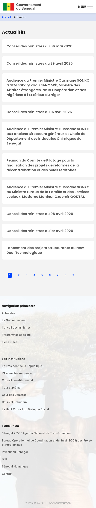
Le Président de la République (22, 366)
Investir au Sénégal (15, 452)
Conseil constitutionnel (17, 380)
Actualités (8, 313)
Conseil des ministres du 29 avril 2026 (39, 63)
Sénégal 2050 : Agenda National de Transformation (36, 433)
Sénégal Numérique (15, 466)
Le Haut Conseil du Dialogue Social (25, 409)
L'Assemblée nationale (17, 373)
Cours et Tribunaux (14, 402)
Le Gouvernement (14, 320)
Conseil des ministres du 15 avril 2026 (39, 112)
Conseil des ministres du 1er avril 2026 (39, 230)
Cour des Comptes (14, 394)
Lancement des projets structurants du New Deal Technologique (45, 250)
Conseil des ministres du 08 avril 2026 (39, 213)
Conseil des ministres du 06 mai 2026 (39, 46)
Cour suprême (11, 387)
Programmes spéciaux (16, 334)
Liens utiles (9, 342)
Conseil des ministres (16, 327)
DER (4, 459)
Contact (7, 473)
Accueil (6, 17)
